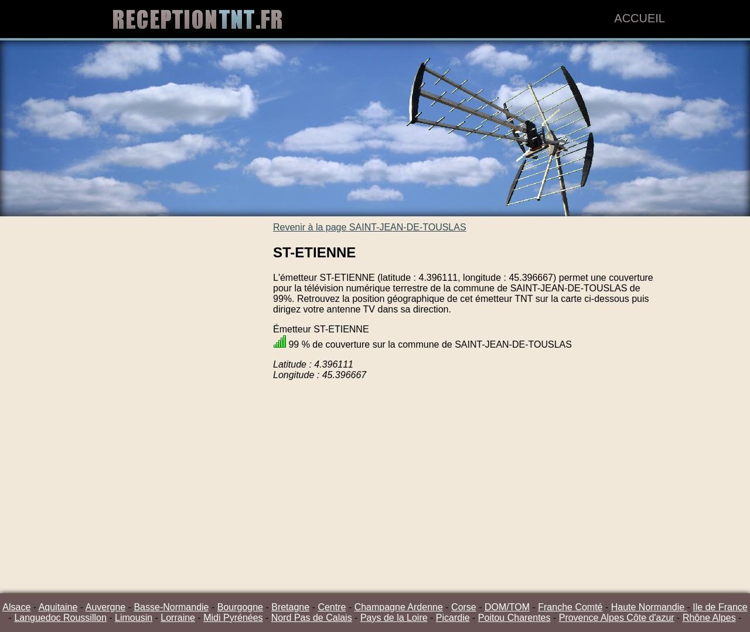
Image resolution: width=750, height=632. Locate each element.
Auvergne (106, 607)
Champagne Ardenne (398, 607)
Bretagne (290, 607)
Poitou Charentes (514, 618)
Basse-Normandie (171, 607)
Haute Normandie (649, 607)
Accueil (639, 18)
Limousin (133, 618)
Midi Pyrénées (232, 618)
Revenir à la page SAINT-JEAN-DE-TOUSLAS (369, 227)
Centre (332, 607)
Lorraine (178, 618)
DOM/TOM (507, 607)
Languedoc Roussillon (60, 618)
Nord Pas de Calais (311, 618)
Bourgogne (240, 607)
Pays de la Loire (394, 618)
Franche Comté (570, 607)
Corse (463, 607)
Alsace (16, 607)
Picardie (453, 618)
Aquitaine (58, 607)
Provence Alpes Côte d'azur (616, 618)
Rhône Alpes (709, 618)
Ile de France (720, 607)
